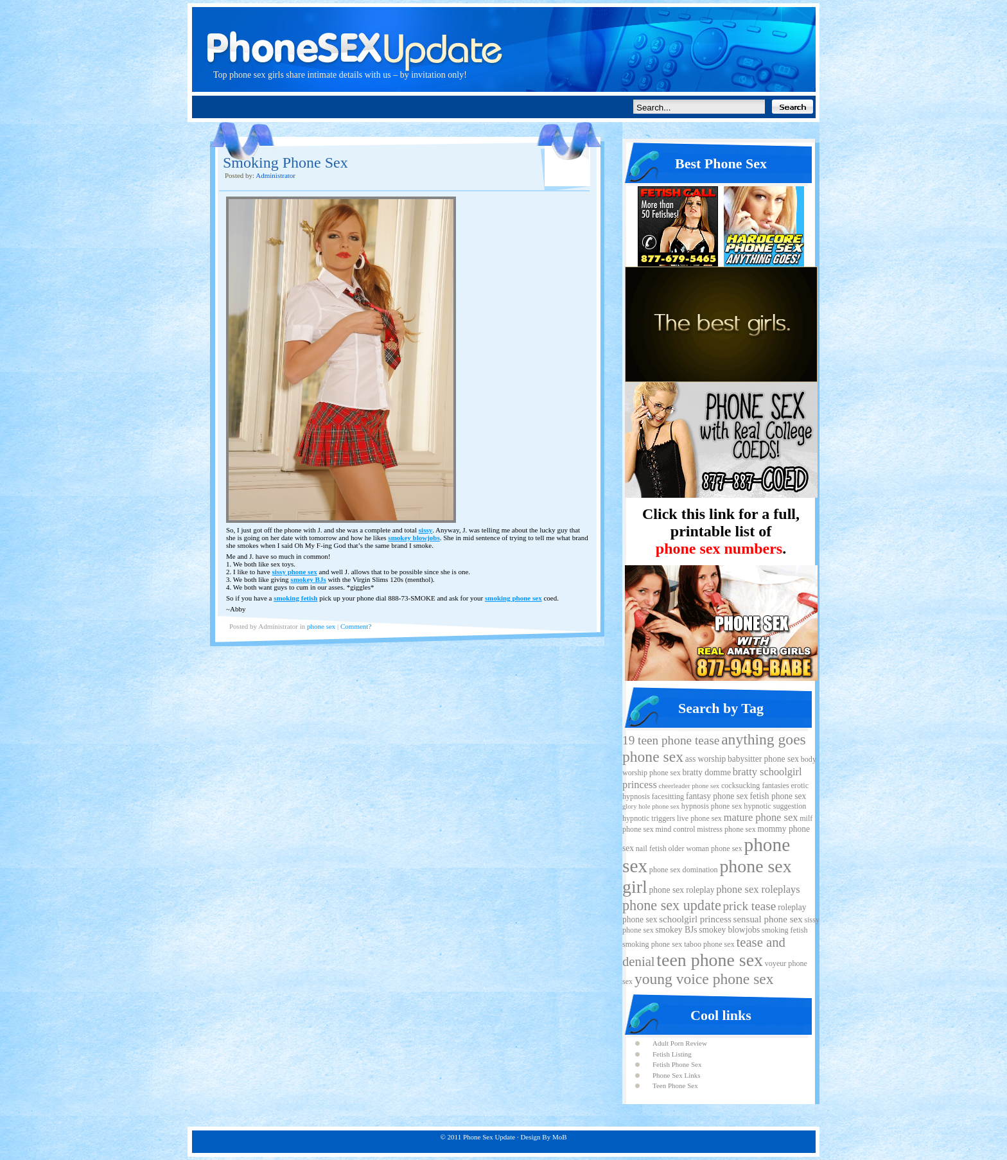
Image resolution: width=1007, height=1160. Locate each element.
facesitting (668, 796)
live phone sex (699, 818)
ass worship (705, 759)
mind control (675, 829)
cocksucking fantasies (755, 785)
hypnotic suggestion (775, 806)
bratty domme (706, 772)
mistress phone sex (726, 829)
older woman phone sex (705, 848)
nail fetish (651, 848)
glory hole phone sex (650, 806)
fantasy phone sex (717, 796)
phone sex (321, 626)
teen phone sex (709, 960)
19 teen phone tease (670, 740)
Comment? (355, 626)
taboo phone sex (709, 944)
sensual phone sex (768, 919)
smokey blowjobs (413, 537)
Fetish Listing (672, 1054)
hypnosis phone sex (711, 806)
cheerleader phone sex (689, 785)
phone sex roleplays (758, 889)
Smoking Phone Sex (285, 162)
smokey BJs (308, 579)
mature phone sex (761, 817)
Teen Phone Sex (675, 1085)
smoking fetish (295, 598)
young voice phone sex (704, 979)
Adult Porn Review (679, 1043)
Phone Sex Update (503, 35)
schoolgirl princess (695, 919)
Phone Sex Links (676, 1075)
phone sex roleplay (681, 890)
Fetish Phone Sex (676, 1064)
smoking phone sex (513, 598)
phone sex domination (683, 869)
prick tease (749, 906)
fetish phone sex (777, 796)
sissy (425, 530)
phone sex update (671, 905)
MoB (559, 1137)
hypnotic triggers (648, 818)
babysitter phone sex (763, 759)
